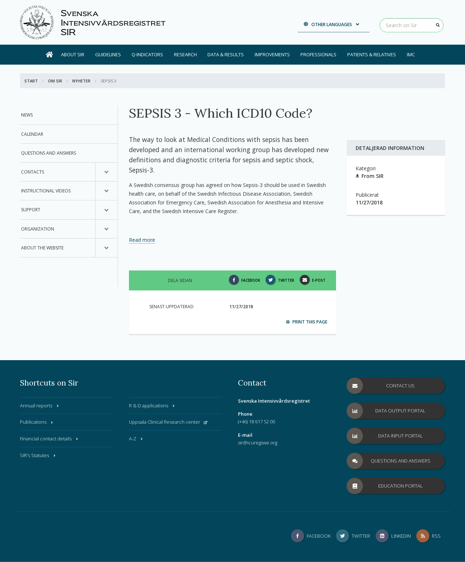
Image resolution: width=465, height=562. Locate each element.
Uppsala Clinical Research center (168, 422)
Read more (142, 239)
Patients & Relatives (371, 54)
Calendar (32, 134)
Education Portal (385, 486)
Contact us (381, 386)
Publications (37, 422)
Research (185, 54)
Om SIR (55, 81)
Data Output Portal (386, 411)
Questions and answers (48, 153)
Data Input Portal (385, 436)
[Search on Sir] (412, 25)
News (27, 115)
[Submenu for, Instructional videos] (106, 191)
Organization (37, 229)
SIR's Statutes (38, 455)
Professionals (318, 54)
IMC (411, 54)
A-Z (136, 438)
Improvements (272, 54)
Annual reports (40, 405)
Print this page (306, 322)
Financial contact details (49, 438)
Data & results (225, 54)
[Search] (437, 25)
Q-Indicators (147, 54)
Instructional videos (45, 191)
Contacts (32, 172)
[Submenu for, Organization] (106, 229)
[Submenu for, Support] (106, 209)
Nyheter (81, 81)
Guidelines (108, 54)
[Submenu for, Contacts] (106, 172)
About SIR (72, 54)
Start (31, 81)
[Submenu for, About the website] (106, 248)
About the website (42, 248)
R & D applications (152, 405)
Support (30, 210)
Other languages (332, 24)
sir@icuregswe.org (257, 442)
